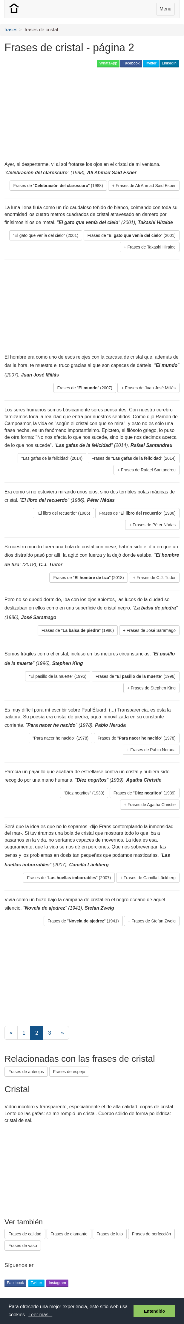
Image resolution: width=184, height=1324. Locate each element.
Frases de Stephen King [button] (153, 688)
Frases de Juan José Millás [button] (150, 387)
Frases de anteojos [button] (26, 1071)
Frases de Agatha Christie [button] (152, 804)
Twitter (151, 63)
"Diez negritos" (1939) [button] (84, 793)
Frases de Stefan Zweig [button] (153, 921)
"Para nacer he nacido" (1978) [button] (60, 738)
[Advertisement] (74, 115)
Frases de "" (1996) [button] (136, 676)
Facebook (130, 63)
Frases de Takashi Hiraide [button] (151, 247)
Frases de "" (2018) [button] (88, 577)
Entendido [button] (154, 1311)
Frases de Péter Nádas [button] (154, 524)
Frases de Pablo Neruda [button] (153, 749)
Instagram (57, 1282)
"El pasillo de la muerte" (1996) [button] (57, 676)
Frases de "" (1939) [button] (145, 793)
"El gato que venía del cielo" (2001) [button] (46, 235)
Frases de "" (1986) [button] (137, 513)
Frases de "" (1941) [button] (83, 921)
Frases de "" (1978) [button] (137, 738)
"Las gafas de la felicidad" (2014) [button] (52, 458)
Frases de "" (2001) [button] (132, 235)
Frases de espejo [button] (69, 1071)
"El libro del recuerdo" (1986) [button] (63, 513)
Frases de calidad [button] (25, 1234)
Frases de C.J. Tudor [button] (156, 577)
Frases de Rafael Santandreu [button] (148, 469)
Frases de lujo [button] (109, 1234)
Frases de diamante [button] (69, 1234)
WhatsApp (108, 63)
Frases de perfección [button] (151, 1234)
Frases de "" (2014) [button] (134, 458)
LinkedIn (169, 63)
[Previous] (11, 1033)
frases (11, 29)
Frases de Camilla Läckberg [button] (150, 877)
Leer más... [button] (40, 1314)
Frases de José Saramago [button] (151, 630)
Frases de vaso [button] (22, 1245)
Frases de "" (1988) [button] (58, 185)
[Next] (62, 1033)
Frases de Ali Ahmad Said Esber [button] (146, 185)
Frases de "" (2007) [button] (84, 387)
